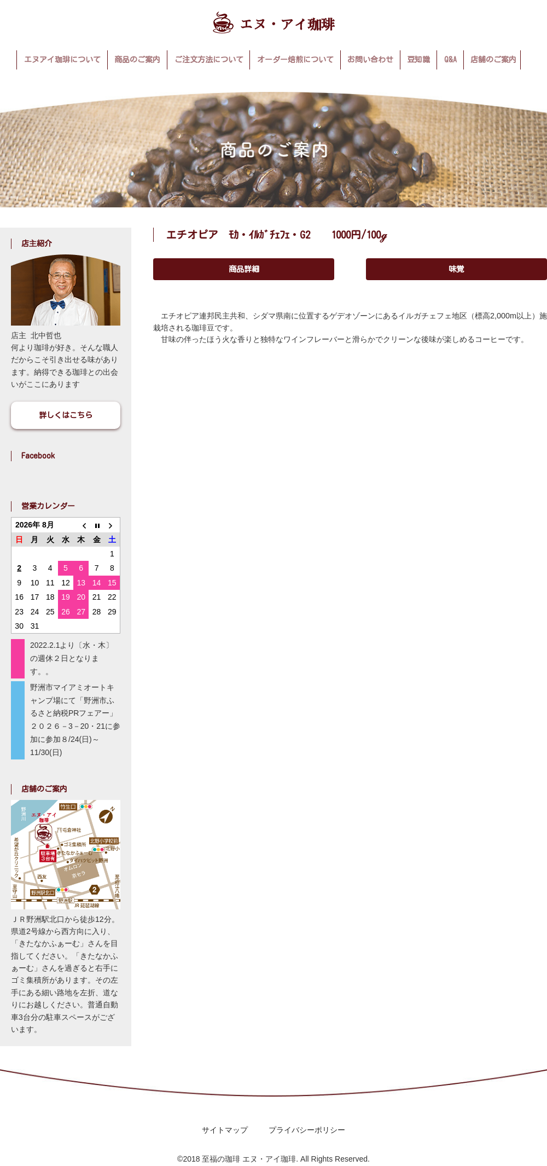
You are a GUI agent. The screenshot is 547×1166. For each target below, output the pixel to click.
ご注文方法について (208, 59)
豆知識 (418, 59)
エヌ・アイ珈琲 (274, 22)
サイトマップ (225, 1130)
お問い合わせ (370, 59)
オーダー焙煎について (295, 59)
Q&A (450, 59)
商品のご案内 (137, 59)
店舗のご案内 (493, 59)
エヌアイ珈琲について (62, 59)
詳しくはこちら (65, 415)
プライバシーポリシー (307, 1130)
